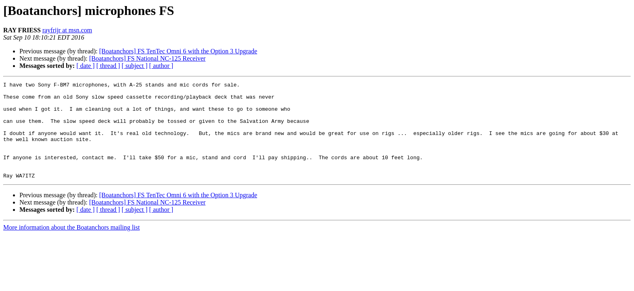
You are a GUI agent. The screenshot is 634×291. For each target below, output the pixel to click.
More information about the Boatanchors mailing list (71, 246)
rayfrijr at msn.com (67, 30)
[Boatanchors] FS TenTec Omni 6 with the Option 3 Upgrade (178, 51)
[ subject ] (135, 65)
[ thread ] (108, 65)
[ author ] (161, 65)
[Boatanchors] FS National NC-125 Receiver (147, 58)
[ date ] (85, 65)
